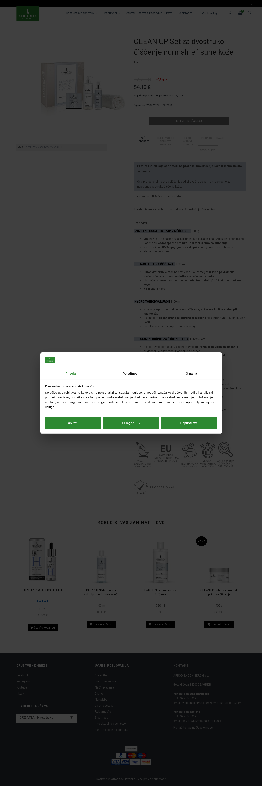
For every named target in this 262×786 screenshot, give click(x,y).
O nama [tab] (191, 373)
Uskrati (73, 423)
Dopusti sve (188, 423)
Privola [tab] (70, 373)
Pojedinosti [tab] (131, 373)
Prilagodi (131, 423)
